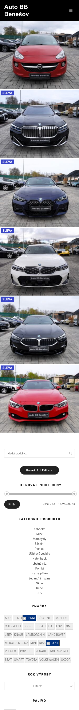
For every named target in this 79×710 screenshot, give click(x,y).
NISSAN (44, 643)
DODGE (28, 626)
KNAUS (18, 634)
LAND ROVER (56, 634)
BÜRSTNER (45, 618)
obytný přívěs (39, 573)
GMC (69, 626)
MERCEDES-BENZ (16, 643)
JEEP (8, 634)
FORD (60, 626)
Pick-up (39, 548)
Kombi (39, 568)
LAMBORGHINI (36, 634)
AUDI (8, 618)
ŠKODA (66, 659)
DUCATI (41, 626)
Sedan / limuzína (39, 578)
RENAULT (42, 651)
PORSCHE (26, 651)
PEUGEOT (11, 651)
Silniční (39, 543)
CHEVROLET (13, 626)
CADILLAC (61, 618)
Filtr (12, 504)
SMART (19, 659)
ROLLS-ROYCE (59, 651)
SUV (39, 593)
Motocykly (39, 539)
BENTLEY (20, 618)
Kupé (39, 588)
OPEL (55, 643)
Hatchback (39, 558)
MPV (39, 534)
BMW (31, 618)
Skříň (39, 583)
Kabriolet (40, 529)
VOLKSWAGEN (49, 659)
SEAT (8, 659)
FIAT (51, 626)
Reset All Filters (39, 470)
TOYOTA (31, 659)
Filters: (37, 686)
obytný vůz (39, 563)
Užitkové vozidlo (39, 553)
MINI (33, 643)
